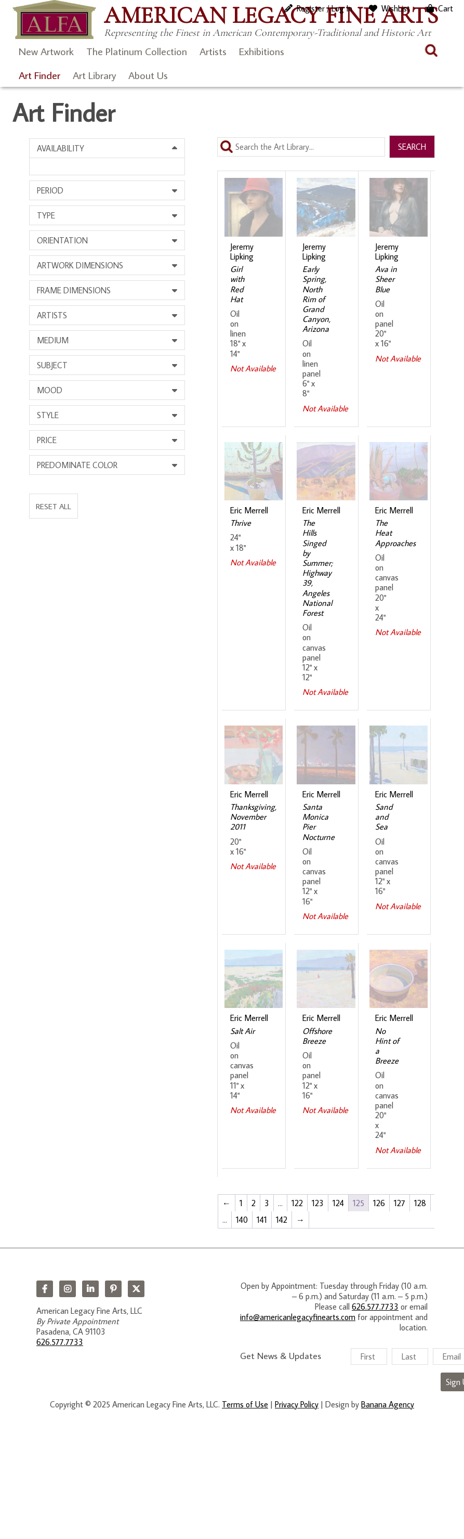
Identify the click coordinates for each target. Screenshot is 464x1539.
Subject (52, 365)
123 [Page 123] (318, 1203)
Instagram (67, 1289)
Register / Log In (324, 8)
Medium (53, 340)
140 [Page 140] (242, 1219)
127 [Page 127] (399, 1203)
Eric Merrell (249, 510)
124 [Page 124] (338, 1203)
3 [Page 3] (266, 1203)
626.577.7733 (59, 1342)
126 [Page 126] (379, 1203)
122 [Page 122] (297, 1203)
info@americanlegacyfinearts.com (297, 1317)
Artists (213, 51)
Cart (445, 8)
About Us (148, 75)
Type (46, 215)
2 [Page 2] (253, 1203)
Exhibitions (261, 51)
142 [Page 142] (281, 1219)
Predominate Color (77, 465)
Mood (49, 390)
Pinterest (113, 1289)
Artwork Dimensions (80, 265)
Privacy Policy (297, 1404)
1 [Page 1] (241, 1203)
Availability (60, 148)
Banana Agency (387, 1404)
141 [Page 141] (262, 1219)
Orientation (62, 240)
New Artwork (46, 51)
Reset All (53, 506)
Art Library (94, 75)
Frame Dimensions (74, 290)
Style (48, 415)
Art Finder (39, 75)
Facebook (44, 1289)
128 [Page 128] (420, 1203)
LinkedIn (90, 1289)
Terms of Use (245, 1404)
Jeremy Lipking (242, 251)
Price (47, 440)
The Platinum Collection (136, 51)
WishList (395, 8)
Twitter (136, 1289)
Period (50, 190)
